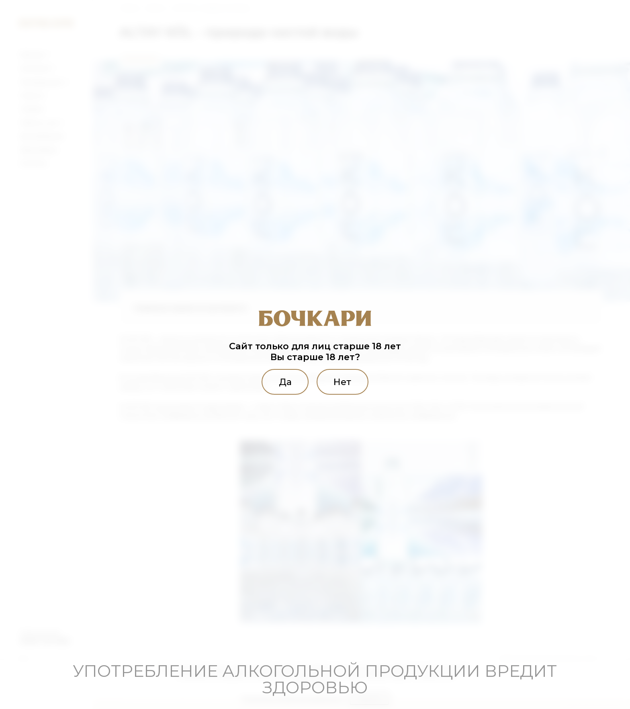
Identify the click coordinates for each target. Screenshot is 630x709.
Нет (342, 381)
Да (285, 381)
